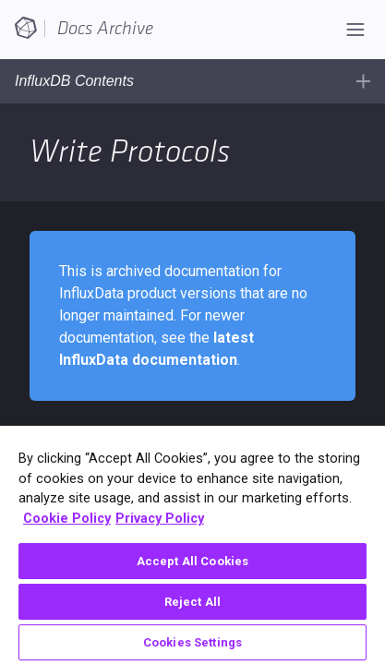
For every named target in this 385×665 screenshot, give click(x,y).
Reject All (192, 602)
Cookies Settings (192, 642)
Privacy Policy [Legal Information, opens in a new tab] (159, 518)
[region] (192, 545)
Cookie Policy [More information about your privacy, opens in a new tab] (67, 518)
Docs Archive (105, 28)
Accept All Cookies (192, 561)
